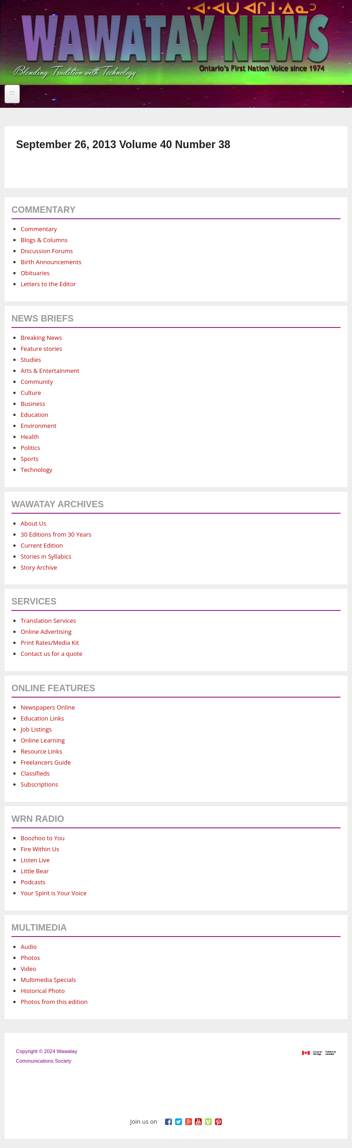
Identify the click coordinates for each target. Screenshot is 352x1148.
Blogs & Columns (44, 240)
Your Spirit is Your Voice (54, 893)
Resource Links (41, 751)
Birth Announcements (51, 262)
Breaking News (41, 337)
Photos (30, 958)
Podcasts (33, 882)
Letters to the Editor (48, 284)
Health (30, 437)
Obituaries (35, 273)
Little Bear (35, 871)
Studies (31, 359)
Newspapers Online (48, 707)
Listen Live (35, 860)
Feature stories (41, 348)
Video (28, 969)
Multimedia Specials (48, 980)
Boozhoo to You (43, 838)
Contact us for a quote (51, 653)
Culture (31, 392)
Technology (36, 470)
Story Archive (39, 567)
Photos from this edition (54, 1002)
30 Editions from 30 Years (56, 534)
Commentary (39, 229)
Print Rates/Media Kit (50, 642)
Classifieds (35, 773)
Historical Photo (43, 991)
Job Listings (36, 729)
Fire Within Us (40, 849)
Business (33, 403)
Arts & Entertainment (50, 370)
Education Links (42, 718)
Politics (30, 448)
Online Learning (43, 740)
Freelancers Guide (46, 762)
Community (37, 381)
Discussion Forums (47, 251)
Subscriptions (39, 784)
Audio (29, 947)
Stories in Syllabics (46, 556)
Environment (38, 425)
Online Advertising (46, 631)
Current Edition (42, 545)
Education (34, 414)
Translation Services (48, 620)
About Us (33, 523)
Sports (29, 459)
